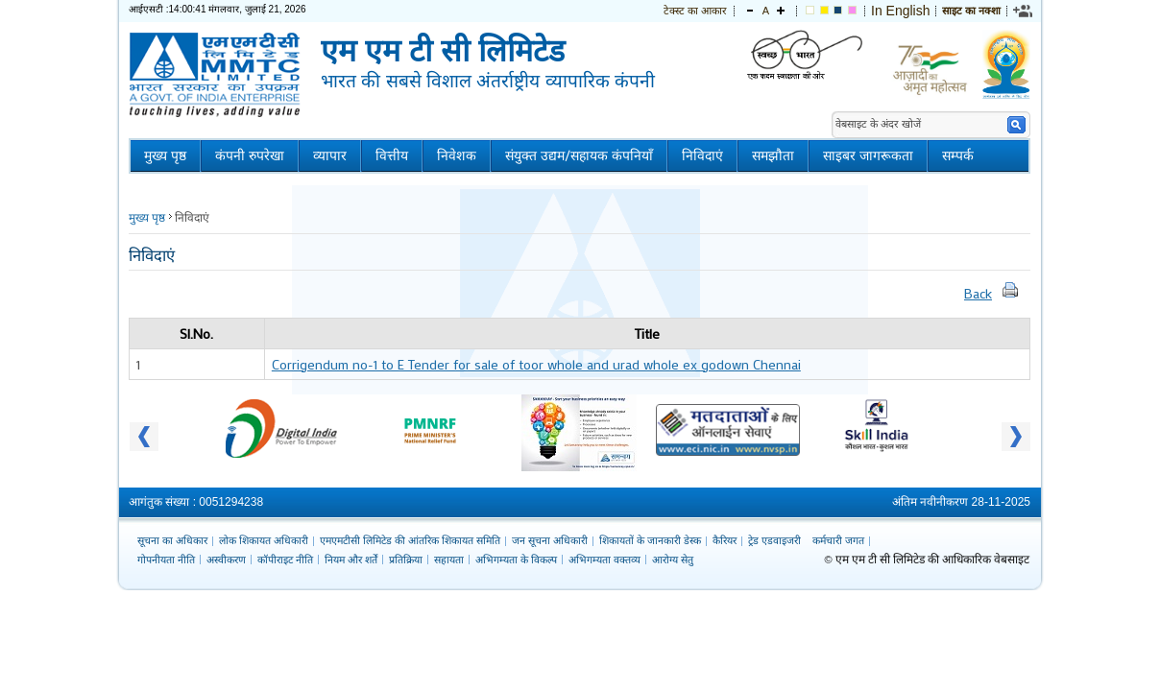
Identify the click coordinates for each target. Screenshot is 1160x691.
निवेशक (456, 156)
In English (900, 10)
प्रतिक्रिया (406, 559)
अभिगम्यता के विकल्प (516, 559)
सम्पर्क (958, 156)
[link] (1023, 10)
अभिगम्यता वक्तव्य (604, 559)
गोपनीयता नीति (166, 559)
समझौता (773, 156)
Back (978, 293)
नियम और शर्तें (351, 559)
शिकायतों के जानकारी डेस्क (650, 540)
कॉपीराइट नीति (285, 559)
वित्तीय (391, 156)
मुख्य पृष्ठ (165, 156)
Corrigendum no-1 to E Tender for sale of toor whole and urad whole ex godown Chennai (536, 364)
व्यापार (330, 156)
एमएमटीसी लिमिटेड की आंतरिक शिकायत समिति (410, 540)
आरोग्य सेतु (672, 559)
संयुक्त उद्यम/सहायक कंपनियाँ (579, 156)
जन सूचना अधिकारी (550, 540)
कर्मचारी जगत (838, 540)
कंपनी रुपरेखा (249, 156)
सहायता (449, 559)
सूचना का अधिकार (172, 540)
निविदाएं (702, 156)
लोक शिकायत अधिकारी (263, 540)
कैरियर (725, 540)
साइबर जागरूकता (868, 156)
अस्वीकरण (226, 559)
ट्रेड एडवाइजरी (774, 540)
